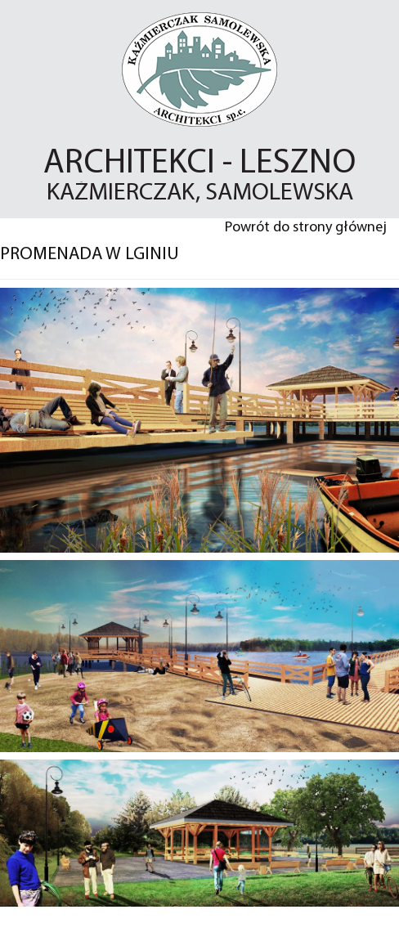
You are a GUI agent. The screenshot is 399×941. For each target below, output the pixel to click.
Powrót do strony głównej (306, 227)
